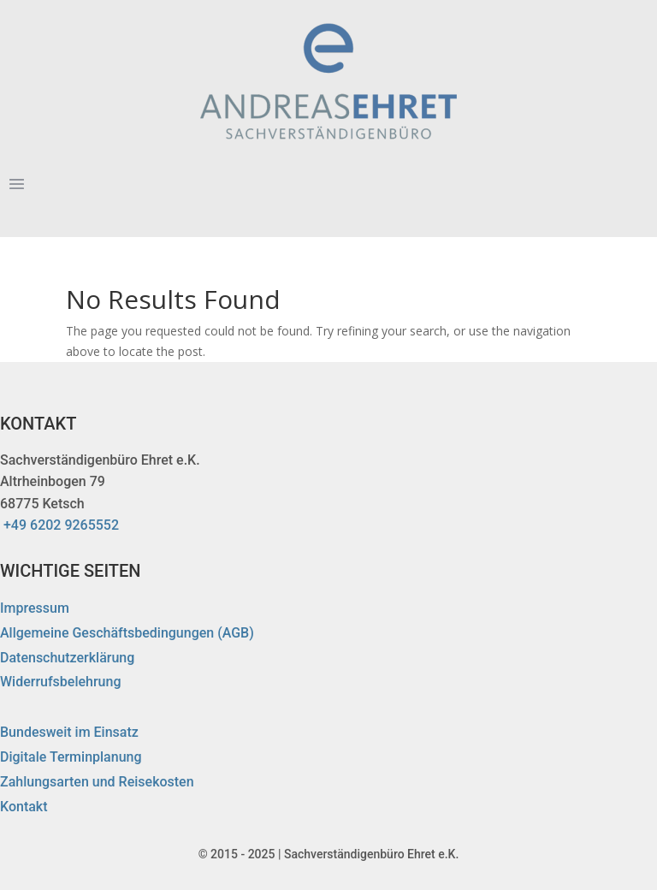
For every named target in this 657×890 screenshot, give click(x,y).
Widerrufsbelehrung (60, 681)
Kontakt (24, 806)
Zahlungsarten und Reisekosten (97, 782)
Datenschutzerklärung (67, 658)
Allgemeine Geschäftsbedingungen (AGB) (127, 633)
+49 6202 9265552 (61, 525)
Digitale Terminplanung (71, 757)
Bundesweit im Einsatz (69, 732)
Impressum (34, 608)
